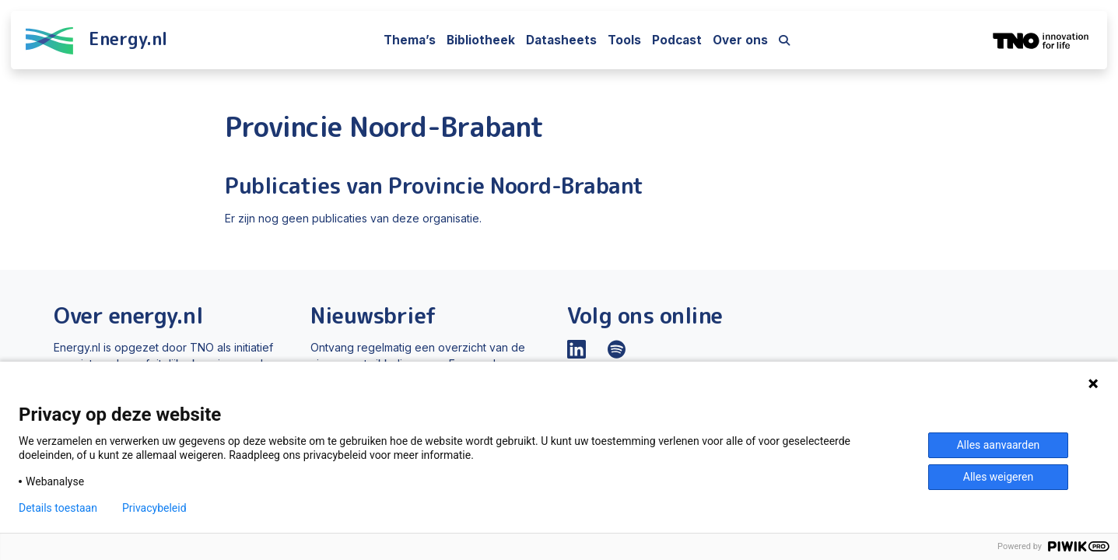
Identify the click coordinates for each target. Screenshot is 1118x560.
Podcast (677, 40)
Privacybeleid (154, 508)
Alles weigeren (998, 477)
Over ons (740, 40)
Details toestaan (58, 508)
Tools (624, 40)
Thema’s (410, 40)
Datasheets (561, 40)
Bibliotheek (481, 40)
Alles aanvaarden (998, 445)
